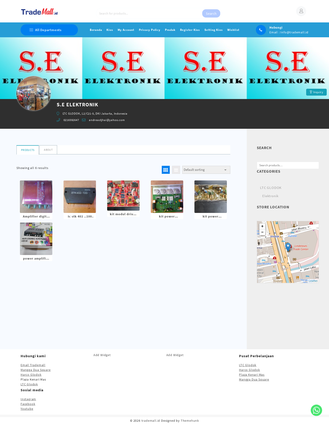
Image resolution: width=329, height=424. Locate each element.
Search (211, 11)
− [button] (262, 232)
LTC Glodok (29, 384)
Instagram (28, 399)
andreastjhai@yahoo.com (107, 120)
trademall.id (150, 421)
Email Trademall (33, 365)
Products (27, 150)
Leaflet (313, 280)
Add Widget (102, 355)
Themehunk (190, 421)
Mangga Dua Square (36, 370)
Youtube (27, 409)
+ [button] (262, 226)
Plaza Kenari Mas (252, 375)
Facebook (28, 404)
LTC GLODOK (270, 187)
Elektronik (270, 196)
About (48, 149)
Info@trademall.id (294, 32)
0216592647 (71, 120)
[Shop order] (206, 170)
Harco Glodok (31, 375)
